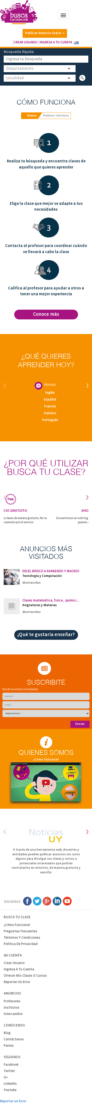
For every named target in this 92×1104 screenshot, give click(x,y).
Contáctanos (14, 1039)
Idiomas (50, 385)
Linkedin (10, 1083)
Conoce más (46, 314)
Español (50, 399)
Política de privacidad (21, 944)
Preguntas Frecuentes (20, 931)
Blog (7, 1033)
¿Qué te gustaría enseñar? (46, 634)
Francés (50, 406)
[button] (76, 42)
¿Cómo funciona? (46, 759)
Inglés (50, 392)
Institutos (11, 1007)
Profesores (12, 1001)
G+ (6, 1077)
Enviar (80, 724)
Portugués (50, 420)
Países (9, 1045)
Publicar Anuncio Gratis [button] (45, 33)
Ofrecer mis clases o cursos (25, 975)
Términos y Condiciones (22, 937)
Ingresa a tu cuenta (55, 42)
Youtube (10, 1090)
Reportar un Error (17, 982)
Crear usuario (26, 42)
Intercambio (13, 1014)
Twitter (9, 1071)
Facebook (11, 1064)
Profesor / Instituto (56, 115)
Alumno (32, 115)
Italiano (50, 413)
